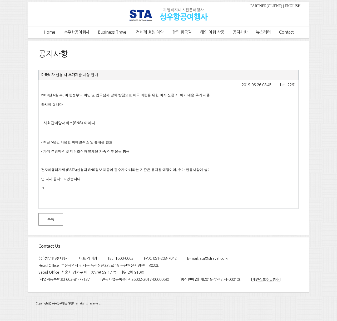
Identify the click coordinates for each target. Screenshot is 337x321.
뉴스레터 (263, 32)
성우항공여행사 (77, 32)
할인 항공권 (182, 32)
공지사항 (240, 32)
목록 (50, 219)
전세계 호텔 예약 (150, 32)
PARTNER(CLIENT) (266, 6)
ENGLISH (293, 6)
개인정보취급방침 (266, 279)
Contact (286, 32)
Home (49, 32)
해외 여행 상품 (212, 32)
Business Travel (112, 32)
